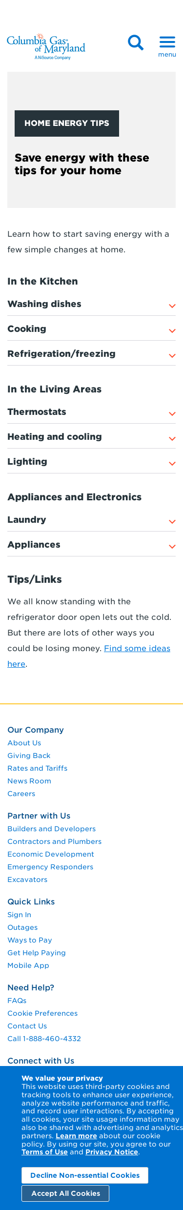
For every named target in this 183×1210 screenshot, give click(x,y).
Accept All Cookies (65, 1193)
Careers (21, 794)
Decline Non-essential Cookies (85, 1175)
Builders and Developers (51, 829)
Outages (22, 927)
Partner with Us (38, 815)
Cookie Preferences (42, 1013)
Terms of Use (44, 1152)
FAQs (16, 1001)
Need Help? (30, 987)
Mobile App (28, 965)
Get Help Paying (36, 953)
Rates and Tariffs (37, 768)
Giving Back (28, 755)
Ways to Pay (29, 940)
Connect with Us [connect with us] (40, 1061)
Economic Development (50, 854)
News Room (29, 781)
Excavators (27, 879)
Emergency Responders (50, 867)
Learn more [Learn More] (76, 1136)
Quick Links (31, 901)
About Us (24, 743)
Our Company (35, 730)
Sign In (19, 915)
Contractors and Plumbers (54, 841)
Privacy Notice (111, 1152)
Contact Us (27, 1026)
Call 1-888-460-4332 (44, 1039)
